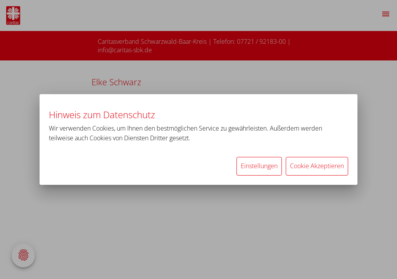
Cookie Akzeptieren (317, 166)
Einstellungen (259, 166)
